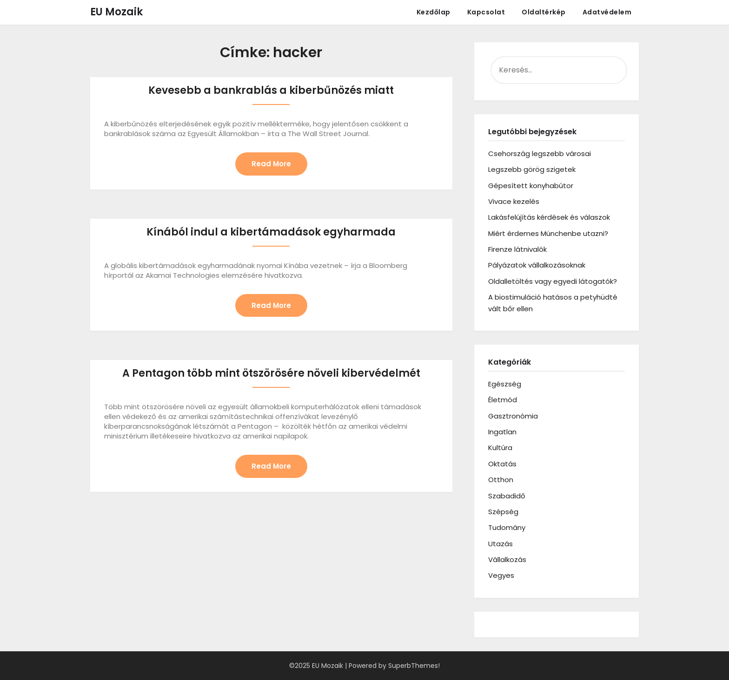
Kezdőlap (434, 12)
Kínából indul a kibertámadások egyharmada (271, 232)
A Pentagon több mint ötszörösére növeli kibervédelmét (271, 373)
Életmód (502, 400)
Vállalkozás (507, 559)
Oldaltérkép (544, 12)
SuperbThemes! (414, 665)
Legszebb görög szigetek (532, 169)
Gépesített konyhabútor (530, 185)
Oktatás (502, 464)
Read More (271, 164)
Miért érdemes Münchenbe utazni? (548, 233)
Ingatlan (502, 432)
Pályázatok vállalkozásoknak (536, 265)
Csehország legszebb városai (539, 153)
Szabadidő (506, 496)
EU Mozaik (116, 12)
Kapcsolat (486, 12)
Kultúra (500, 447)
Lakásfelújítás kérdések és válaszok (549, 217)
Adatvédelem (607, 12)
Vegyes (501, 575)
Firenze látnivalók (517, 249)
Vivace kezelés (513, 201)
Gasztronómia (513, 416)
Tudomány (506, 527)
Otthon (500, 479)
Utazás (500, 544)
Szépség (503, 512)
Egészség (504, 384)
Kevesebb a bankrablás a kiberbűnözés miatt (271, 90)
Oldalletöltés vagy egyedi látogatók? (552, 281)
